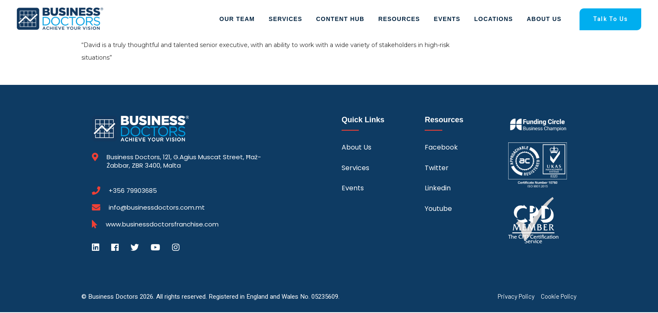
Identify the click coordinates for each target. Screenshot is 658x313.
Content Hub (340, 19)
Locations (493, 19)
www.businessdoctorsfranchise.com (162, 225)
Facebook (441, 148)
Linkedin (438, 189)
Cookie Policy (559, 297)
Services (285, 19)
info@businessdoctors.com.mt (157, 208)
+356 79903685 (133, 191)
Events (447, 19)
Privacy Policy (516, 297)
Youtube (438, 209)
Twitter (437, 169)
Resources (399, 19)
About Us (544, 19)
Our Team (237, 19)
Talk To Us (610, 19)
